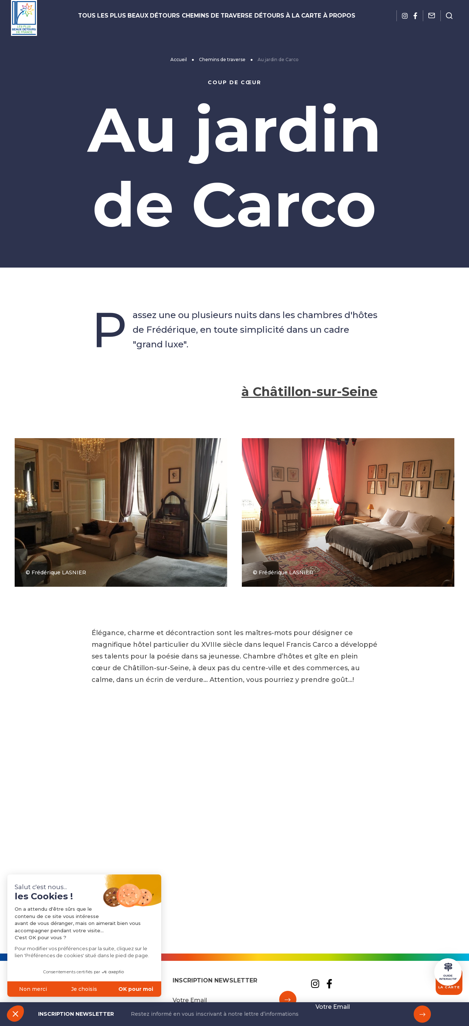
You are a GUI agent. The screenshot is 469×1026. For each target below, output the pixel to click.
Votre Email (332, 1006)
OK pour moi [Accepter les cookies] (109, 989)
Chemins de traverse (216, 16)
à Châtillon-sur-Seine (305, 542)
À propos (321, 16)
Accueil (178, 59)
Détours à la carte (276, 16)
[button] (15, 1013)
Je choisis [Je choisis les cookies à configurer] (58, 989)
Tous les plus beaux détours (143, 16)
